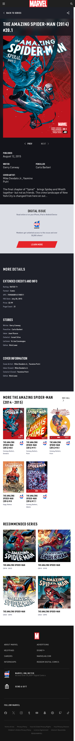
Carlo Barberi (43, 167)
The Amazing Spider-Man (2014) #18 (8, 498)
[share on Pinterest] (52, 713)
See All (66, 399)
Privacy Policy (22, 727)
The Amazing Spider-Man (14, 565)
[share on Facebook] (5, 713)
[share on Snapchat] (44, 713)
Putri (28, 453)
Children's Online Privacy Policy (19, 730)
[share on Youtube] (36, 713)
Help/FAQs (9, 650)
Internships (10, 662)
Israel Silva (16, 337)
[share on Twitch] (60, 713)
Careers (8, 656)
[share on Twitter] (13, 713)
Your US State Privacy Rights (40, 727)
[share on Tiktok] (68, 713)
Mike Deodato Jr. (12, 178)
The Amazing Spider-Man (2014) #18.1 (55, 445)
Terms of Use (9, 727)
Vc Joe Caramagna (18, 341)
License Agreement (41, 730)
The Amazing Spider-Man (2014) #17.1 (32, 498)
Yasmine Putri (34, 364)
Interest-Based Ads (58, 730)
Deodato (6, 453)
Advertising (43, 644)
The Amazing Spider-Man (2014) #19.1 (32, 445)
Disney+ (41, 650)
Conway (5, 451)
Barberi (11, 451)
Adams (28, 507)
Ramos (9, 504)
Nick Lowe (13, 345)
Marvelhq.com (44, 656)
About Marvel (11, 644)
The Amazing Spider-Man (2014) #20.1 (8, 445)
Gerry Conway (11, 167)
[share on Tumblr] (29, 713)
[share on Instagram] (21, 713)
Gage (4, 504)
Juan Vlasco (13, 333)
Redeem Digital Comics (48, 662)
